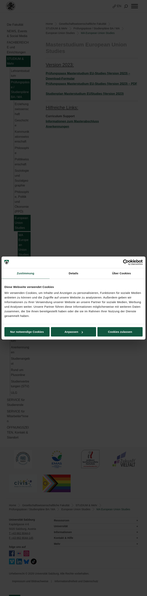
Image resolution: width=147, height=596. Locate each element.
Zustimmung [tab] (25, 273)
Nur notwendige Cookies (27, 331)
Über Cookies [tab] (121, 273)
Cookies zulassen (120, 331)
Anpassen (74, 331)
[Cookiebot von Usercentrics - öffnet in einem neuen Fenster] (126, 262)
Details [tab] (73, 273)
